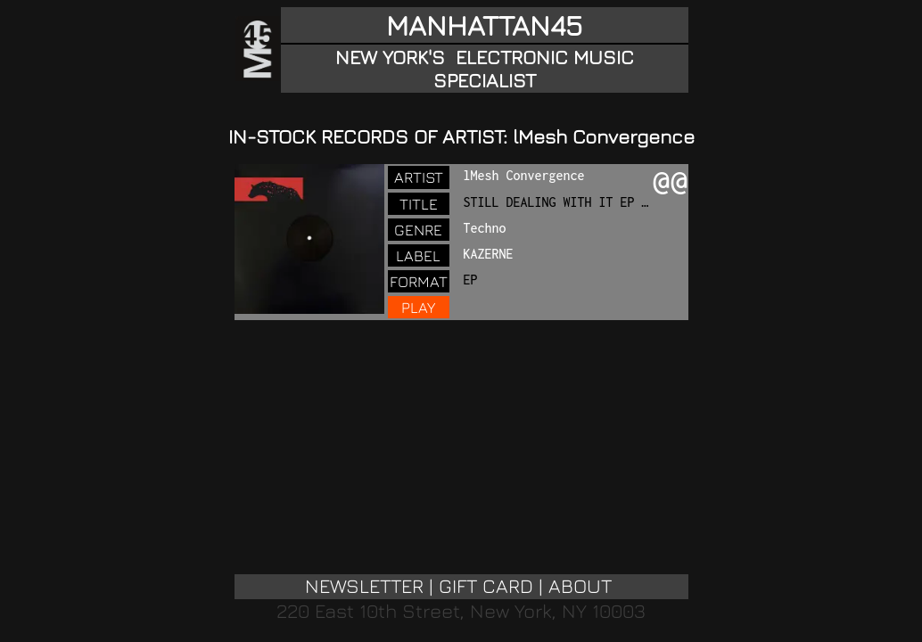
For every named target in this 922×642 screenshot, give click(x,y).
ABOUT (580, 585)
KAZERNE (489, 253)
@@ (670, 183)
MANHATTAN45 (484, 25)
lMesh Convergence (524, 175)
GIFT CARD (486, 585)
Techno (485, 227)
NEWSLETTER (364, 585)
